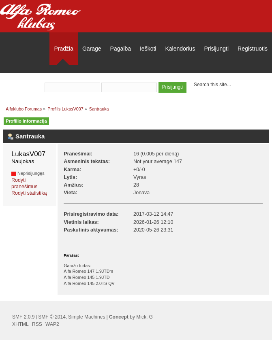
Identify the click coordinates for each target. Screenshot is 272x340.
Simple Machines (86, 317)
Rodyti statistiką (29, 193)
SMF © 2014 (52, 317)
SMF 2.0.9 (23, 317)
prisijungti (130, 76)
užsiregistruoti (169, 76)
